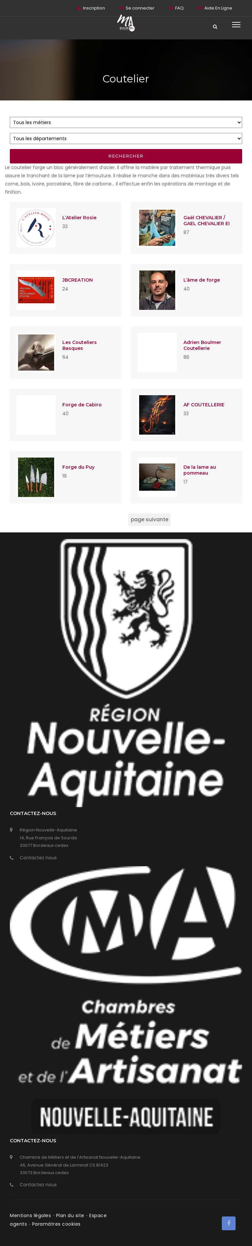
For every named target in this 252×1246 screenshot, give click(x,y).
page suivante (149, 519)
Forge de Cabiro (82, 405)
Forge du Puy (78, 467)
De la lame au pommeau (199, 470)
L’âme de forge (201, 280)
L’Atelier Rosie (79, 218)
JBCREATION (77, 280)
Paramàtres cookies (56, 1224)
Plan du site (71, 1215)
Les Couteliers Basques (79, 345)
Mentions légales (31, 1215)
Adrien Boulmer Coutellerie (202, 345)
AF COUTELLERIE (203, 405)
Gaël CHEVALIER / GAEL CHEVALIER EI (206, 220)
